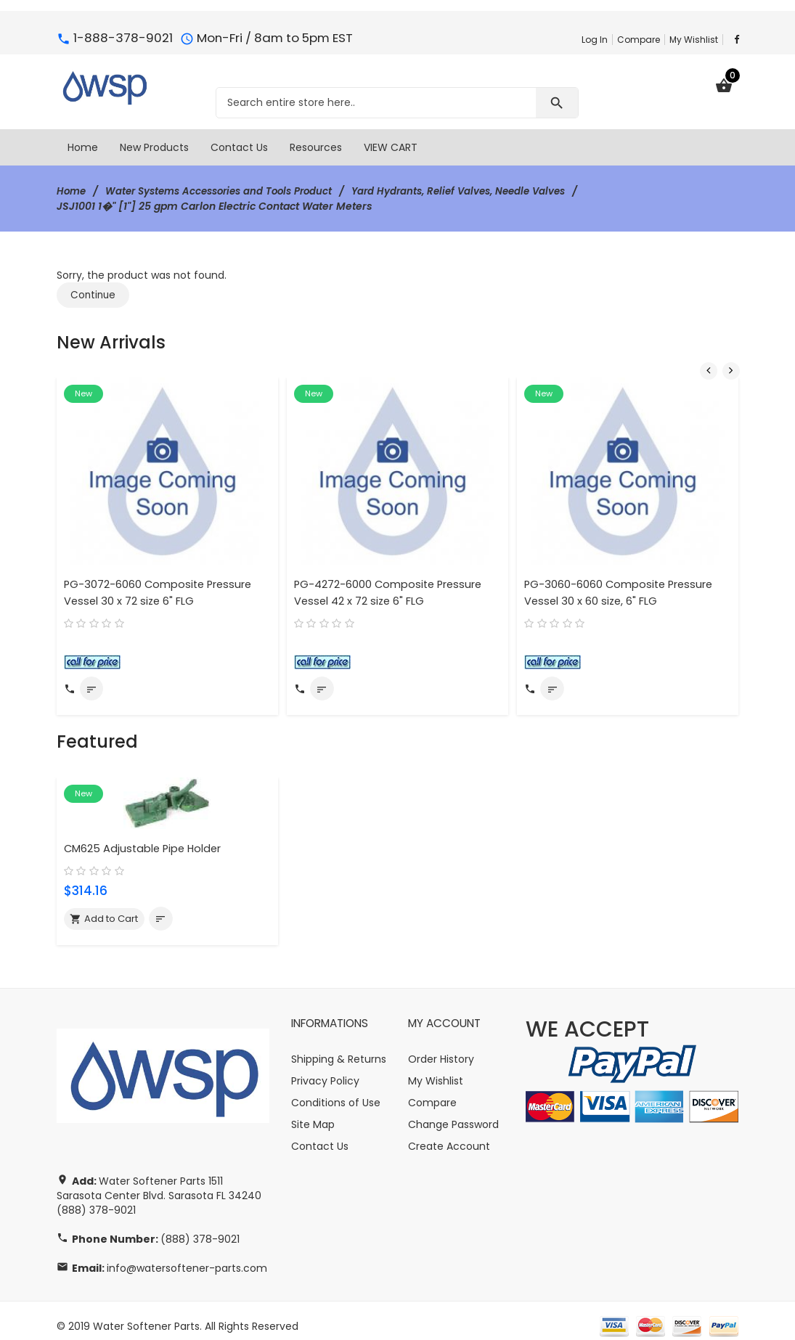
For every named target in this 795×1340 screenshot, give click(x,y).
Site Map (313, 1113)
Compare (638, 39)
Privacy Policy (325, 1069)
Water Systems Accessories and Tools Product (227, 191)
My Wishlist (693, 39)
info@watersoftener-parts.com (187, 1257)
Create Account (449, 1134)
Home (72, 191)
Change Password (453, 1113)
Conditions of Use (335, 1091)
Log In (595, 39)
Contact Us (319, 1134)
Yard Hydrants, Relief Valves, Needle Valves (481, 191)
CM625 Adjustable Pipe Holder (145, 835)
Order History (441, 1047)
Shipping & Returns (338, 1047)
